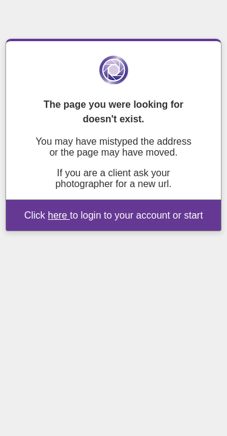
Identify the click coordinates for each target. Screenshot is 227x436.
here (59, 215)
